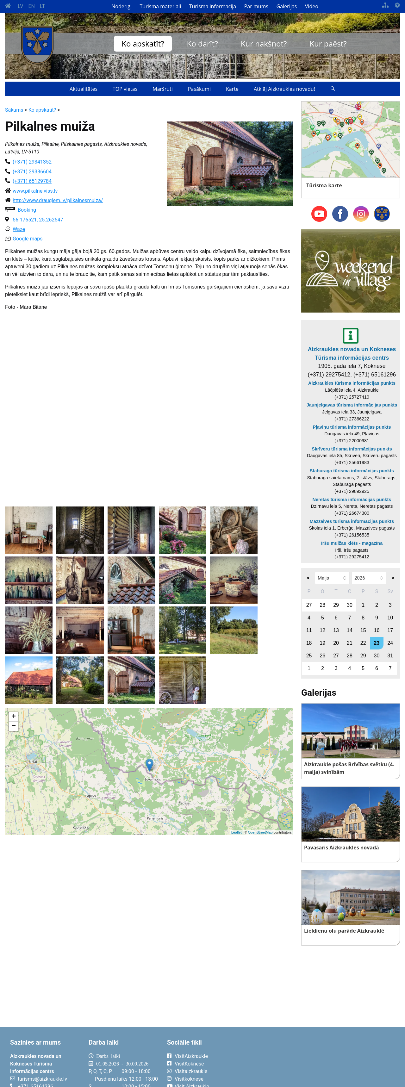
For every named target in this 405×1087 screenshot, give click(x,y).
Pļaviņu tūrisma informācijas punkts (352, 427)
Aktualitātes (83, 88)
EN (31, 6)
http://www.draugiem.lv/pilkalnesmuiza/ (58, 200)
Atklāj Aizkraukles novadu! (284, 88)
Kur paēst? (327, 43)
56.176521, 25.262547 (38, 220)
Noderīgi (121, 6)
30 (349, 605)
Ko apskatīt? (143, 43)
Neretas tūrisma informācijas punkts (352, 499)
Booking (27, 210)
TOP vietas (125, 88)
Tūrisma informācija (212, 6)
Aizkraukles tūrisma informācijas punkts (352, 383)
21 (349, 643)
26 (322, 655)
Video (311, 6)
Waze (19, 229)
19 (322, 643)
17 (390, 630)
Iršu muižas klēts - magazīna (352, 543)
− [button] (14, 726)
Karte (232, 88)
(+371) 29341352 (32, 162)
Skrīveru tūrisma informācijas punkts (352, 448)
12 (322, 630)
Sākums (14, 110)
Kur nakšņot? (264, 43)
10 (390, 617)
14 (349, 630)
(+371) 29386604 (32, 172)
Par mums (256, 6)
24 (390, 643)
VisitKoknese (189, 1064)
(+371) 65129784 (32, 181)
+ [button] (14, 717)
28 (322, 605)
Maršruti (163, 88)
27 (309, 605)
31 (390, 655)
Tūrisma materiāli (160, 6)
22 (363, 643)
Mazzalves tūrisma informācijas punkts (352, 521)
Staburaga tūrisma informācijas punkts (352, 470)
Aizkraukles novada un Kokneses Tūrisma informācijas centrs (352, 353)
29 (336, 605)
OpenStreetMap (260, 832)
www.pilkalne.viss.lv (35, 191)
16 (377, 630)
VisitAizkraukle (191, 1056)
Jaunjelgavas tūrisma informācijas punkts (352, 404)
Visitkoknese (189, 1079)
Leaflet (236, 832)
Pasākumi (199, 88)
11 (309, 630)
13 (336, 630)
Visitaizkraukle (191, 1071)
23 (377, 643)
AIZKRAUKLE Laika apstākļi (320, 1061)
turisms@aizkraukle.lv (42, 1079)
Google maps (27, 239)
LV (20, 6)
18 (309, 643)
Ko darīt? (202, 43)
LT (42, 6)
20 (336, 643)
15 (363, 630)
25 (309, 655)
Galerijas (287, 6)
